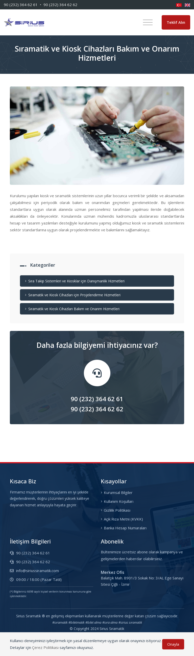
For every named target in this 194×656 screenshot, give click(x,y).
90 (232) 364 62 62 (60, 4)
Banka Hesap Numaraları (124, 528)
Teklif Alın (176, 23)
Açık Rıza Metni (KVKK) (122, 520)
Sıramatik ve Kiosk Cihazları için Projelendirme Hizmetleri (72, 295)
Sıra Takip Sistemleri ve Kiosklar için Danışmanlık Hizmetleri (75, 282)
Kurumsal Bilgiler (117, 493)
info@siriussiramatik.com (34, 571)
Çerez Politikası (45, 647)
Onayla (173, 644)
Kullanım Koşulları (117, 502)
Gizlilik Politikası (115, 511)
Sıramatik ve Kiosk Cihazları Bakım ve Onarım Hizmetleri (72, 309)
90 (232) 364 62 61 (21, 4)
